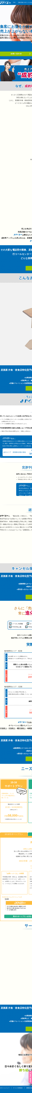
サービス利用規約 (18, 1088)
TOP (14, 2)
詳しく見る (21, 315)
